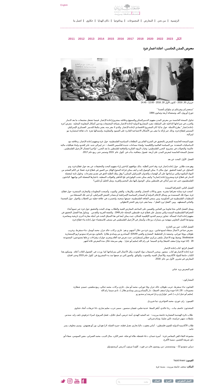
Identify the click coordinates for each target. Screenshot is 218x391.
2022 (142, 38)
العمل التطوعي (166, 381)
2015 (93, 38)
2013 (73, 38)
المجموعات (115, 20)
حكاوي (71, 20)
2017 (112, 38)
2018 (122, 38)
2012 (63, 38)
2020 (132, 38)
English (46, 5)
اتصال (139, 381)
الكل (161, 38)
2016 (103, 38)
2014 (83, 38)
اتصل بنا (59, 20)
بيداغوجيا (100, 20)
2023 (152, 38)
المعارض (130, 20)
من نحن (144, 20)
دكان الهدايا (85, 20)
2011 (53, 38)
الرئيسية (157, 20)
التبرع (150, 381)
